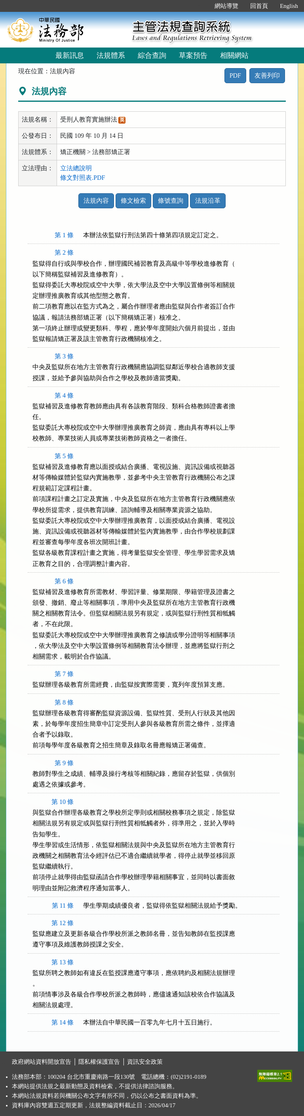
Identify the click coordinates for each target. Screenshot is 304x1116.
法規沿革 (207, 200)
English (289, 6)
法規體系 (111, 55)
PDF (235, 75)
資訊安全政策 (145, 1062)
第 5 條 (64, 456)
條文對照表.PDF (82, 177)
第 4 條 (64, 395)
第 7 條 (64, 673)
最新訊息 (69, 55)
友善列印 (267, 75)
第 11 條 (63, 905)
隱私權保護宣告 (99, 1062)
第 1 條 (64, 235)
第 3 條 (64, 356)
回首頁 (259, 6)
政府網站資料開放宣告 (41, 1062)
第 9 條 (64, 763)
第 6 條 (64, 581)
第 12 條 (62, 923)
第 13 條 (62, 962)
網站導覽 (226, 6)
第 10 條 (62, 801)
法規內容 (96, 200)
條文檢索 (133, 200)
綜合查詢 (152, 55)
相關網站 (234, 55)
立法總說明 (76, 168)
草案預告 (193, 55)
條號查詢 (170, 200)
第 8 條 (64, 702)
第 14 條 (62, 1022)
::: (200, 6)
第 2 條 (64, 252)
